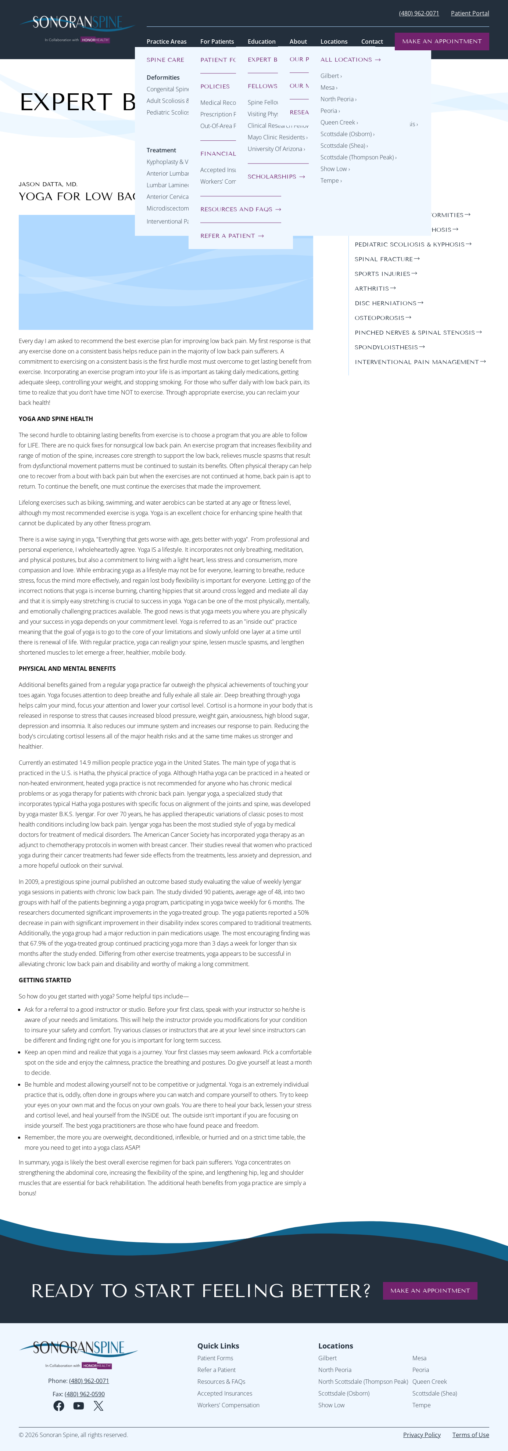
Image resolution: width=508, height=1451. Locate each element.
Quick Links (218, 1346)
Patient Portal (470, 13)
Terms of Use (470, 1435)
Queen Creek (429, 1382)
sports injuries (382, 273)
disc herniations (385, 303)
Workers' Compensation (228, 1405)
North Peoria (334, 1370)
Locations (335, 1346)
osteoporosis (379, 317)
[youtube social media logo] (78, 1405)
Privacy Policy (422, 1435)
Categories (377, 183)
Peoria (420, 1370)
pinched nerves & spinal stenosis (415, 332)
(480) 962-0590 (85, 1394)
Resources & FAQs (221, 1382)
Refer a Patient (216, 1370)
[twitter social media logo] (98, 1405)
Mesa (419, 1358)
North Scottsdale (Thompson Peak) (363, 1382)
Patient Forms (215, 1358)
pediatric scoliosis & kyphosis (410, 244)
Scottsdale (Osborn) (343, 1393)
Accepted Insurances (224, 1393)
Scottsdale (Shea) (434, 1393)
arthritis (372, 288)
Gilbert (327, 1358)
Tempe (421, 1405)
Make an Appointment (442, 41)
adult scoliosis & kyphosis (403, 229)
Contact (372, 41)
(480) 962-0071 (419, 13)
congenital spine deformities (409, 215)
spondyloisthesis (386, 347)
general (369, 200)
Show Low (331, 1405)
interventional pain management (417, 362)
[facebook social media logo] (58, 1405)
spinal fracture (384, 259)
